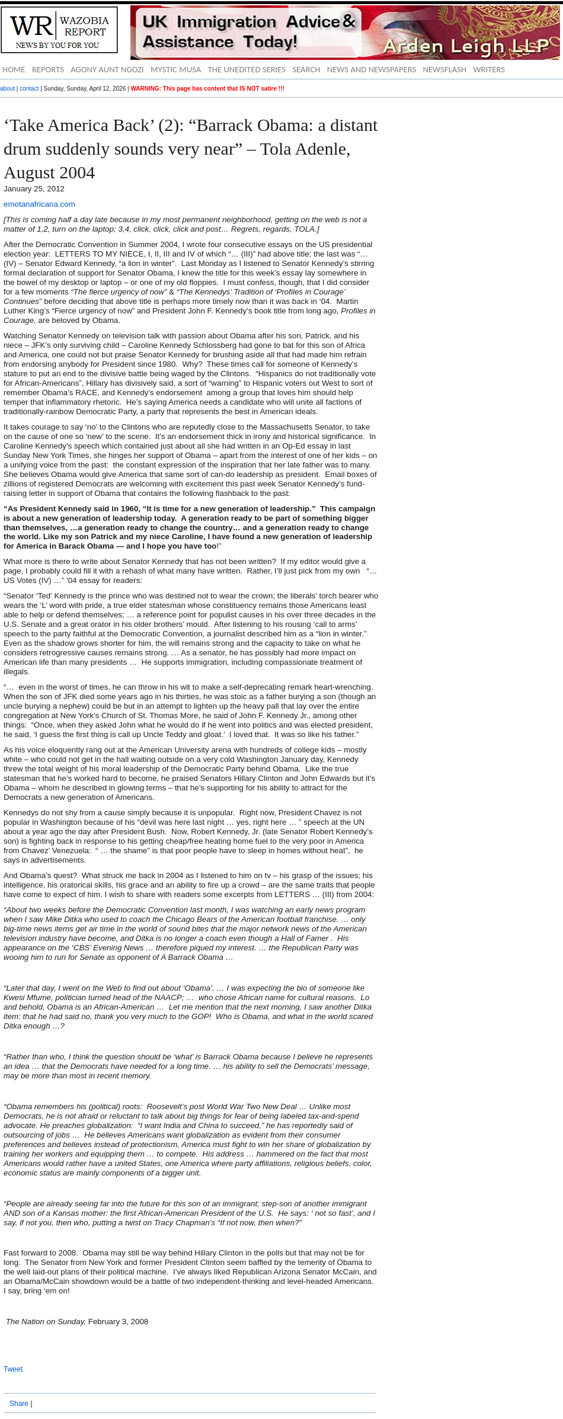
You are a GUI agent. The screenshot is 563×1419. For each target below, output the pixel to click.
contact (29, 88)
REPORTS (48, 69)
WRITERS (489, 69)
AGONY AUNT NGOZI (107, 69)
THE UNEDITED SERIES (247, 69)
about (7, 88)
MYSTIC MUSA (176, 69)
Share (18, 1403)
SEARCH (306, 69)
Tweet (13, 1369)
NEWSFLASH (445, 69)
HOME (13, 69)
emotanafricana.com (39, 204)
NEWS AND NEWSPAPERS (371, 69)
